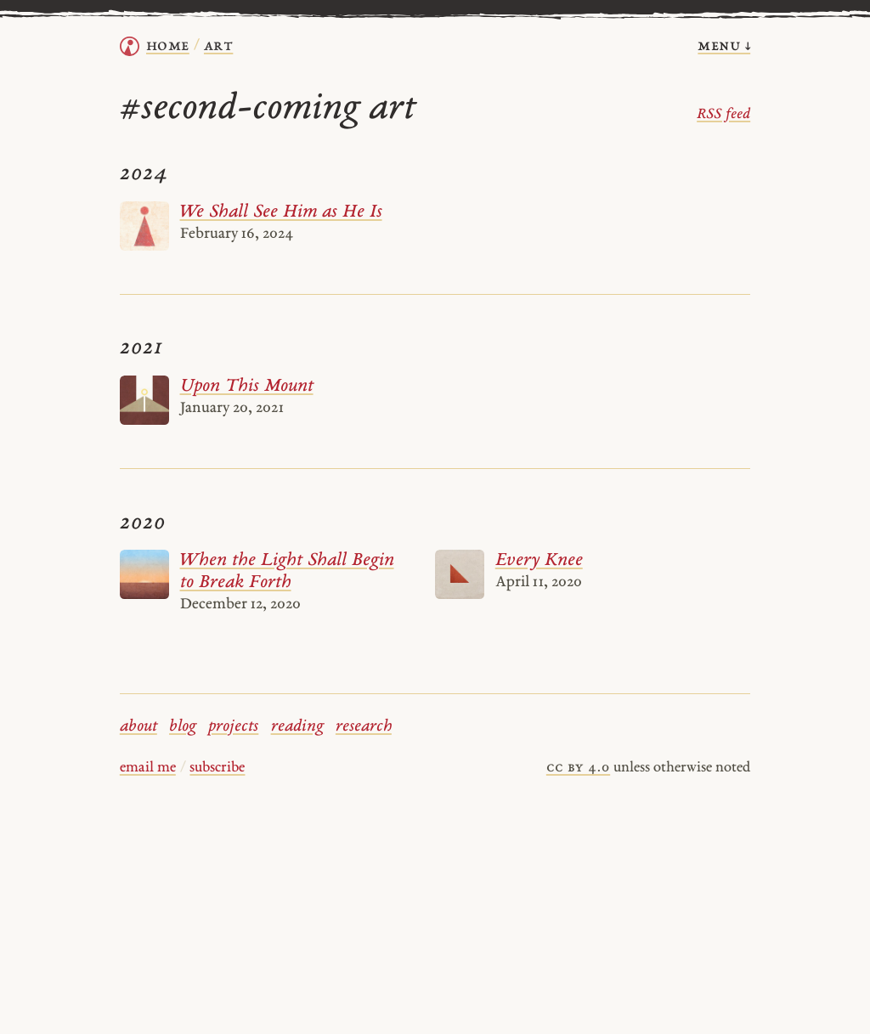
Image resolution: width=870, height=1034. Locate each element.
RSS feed (723, 114)
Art (218, 46)
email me (148, 768)
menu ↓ (724, 46)
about (138, 727)
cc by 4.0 (578, 768)
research (364, 727)
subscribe (217, 768)
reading (297, 727)
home (167, 46)
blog (182, 727)
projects (233, 727)
